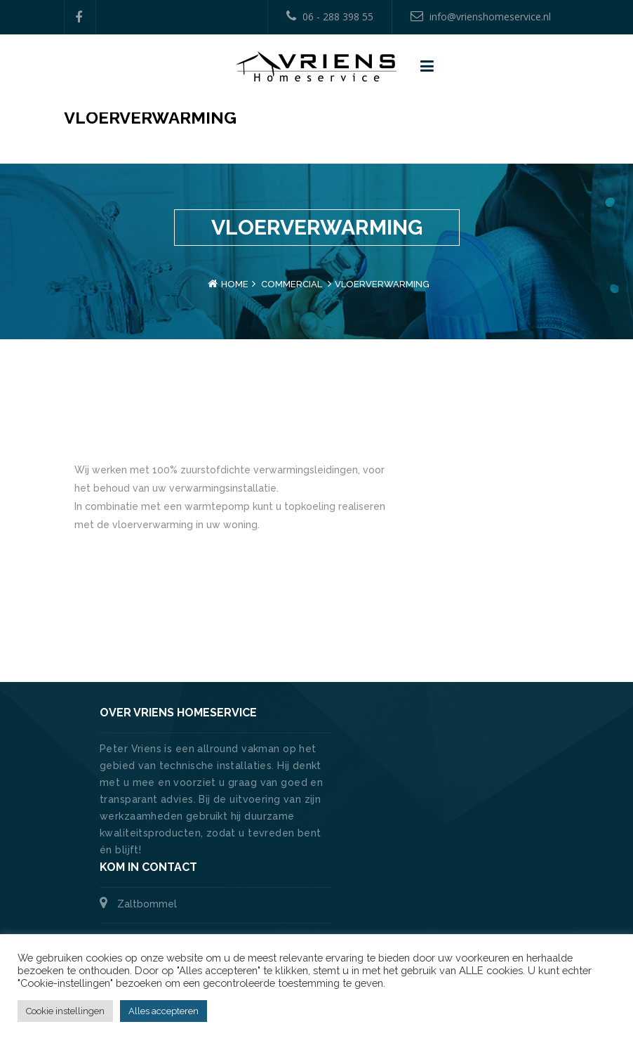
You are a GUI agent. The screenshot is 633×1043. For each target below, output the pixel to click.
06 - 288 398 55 (329, 16)
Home (234, 284)
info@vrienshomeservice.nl (481, 16)
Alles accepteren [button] (163, 1011)
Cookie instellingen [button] (65, 1011)
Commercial (291, 284)
